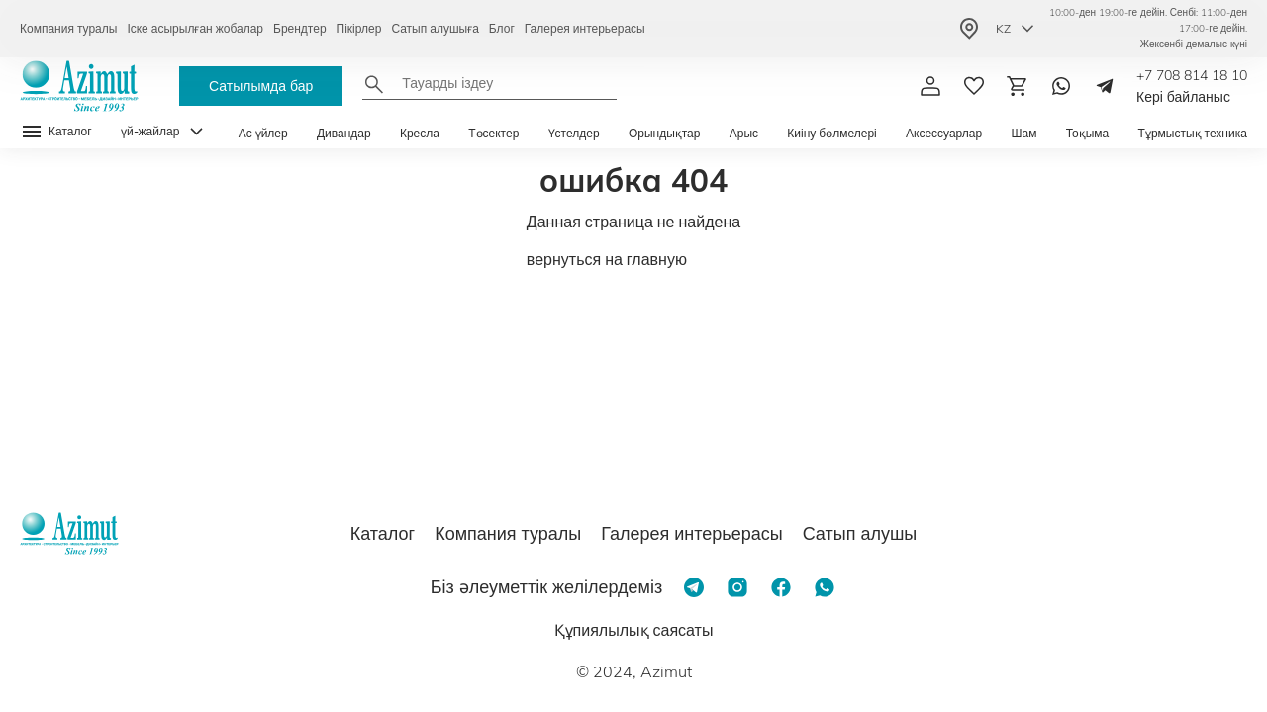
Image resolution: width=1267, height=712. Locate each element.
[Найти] (374, 84)
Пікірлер (359, 28)
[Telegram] (1105, 86)
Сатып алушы (860, 533)
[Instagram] (737, 587)
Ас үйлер (263, 133)
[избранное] (974, 86)
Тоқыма (1088, 133)
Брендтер (300, 28)
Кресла (419, 133)
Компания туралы (68, 28)
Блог (502, 28)
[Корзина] (1017, 86)
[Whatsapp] (1061, 86)
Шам (1023, 133)
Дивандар (344, 133)
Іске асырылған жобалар (195, 28)
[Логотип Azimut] (79, 86)
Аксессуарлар (944, 133)
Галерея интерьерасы (585, 28)
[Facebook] (781, 587)
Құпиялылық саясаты (634, 630)
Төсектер (493, 133)
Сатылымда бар (261, 86)
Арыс (744, 133)
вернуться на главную (607, 259)
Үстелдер (574, 133)
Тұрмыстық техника (1192, 133)
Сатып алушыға (434, 28)
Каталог (382, 533)
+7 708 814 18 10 (1191, 75)
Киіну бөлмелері (831, 133)
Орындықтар (665, 133)
